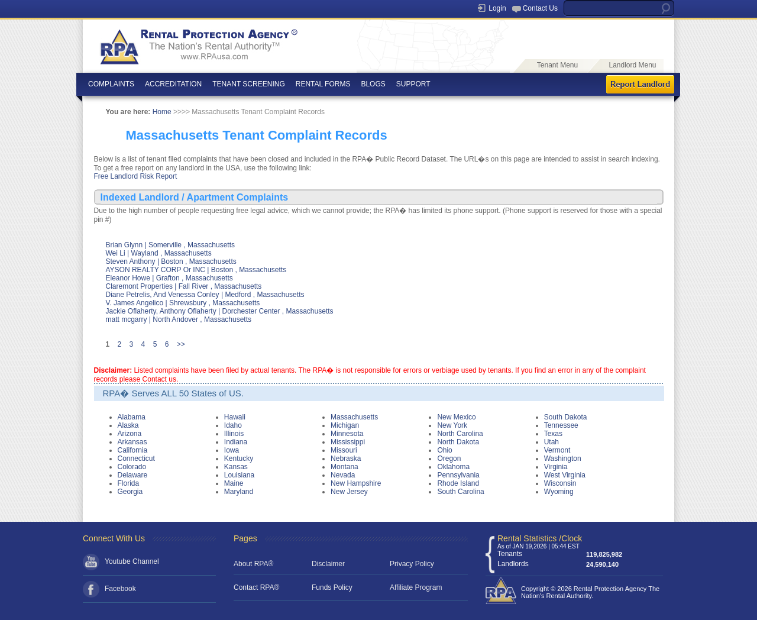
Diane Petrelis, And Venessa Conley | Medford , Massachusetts (205, 294)
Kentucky (238, 458)
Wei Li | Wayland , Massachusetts (159, 253)
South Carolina (460, 491)
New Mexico (456, 417)
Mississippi (348, 442)
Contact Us (540, 8)
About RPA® (253, 564)
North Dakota (458, 442)
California (133, 450)
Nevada (343, 475)
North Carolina (460, 434)
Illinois (234, 434)
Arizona (130, 434)
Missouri (344, 450)
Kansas (236, 467)
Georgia (130, 491)
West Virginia (564, 475)
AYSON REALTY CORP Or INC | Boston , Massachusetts (196, 270)
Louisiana (239, 475)
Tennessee (561, 425)
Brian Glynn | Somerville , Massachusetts (170, 245)
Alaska (128, 425)
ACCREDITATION (173, 84)
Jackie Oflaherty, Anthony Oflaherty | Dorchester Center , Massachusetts (220, 311)
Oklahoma (453, 467)
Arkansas (132, 442)
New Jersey (349, 491)
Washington (562, 458)
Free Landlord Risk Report (135, 176)
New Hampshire (356, 483)
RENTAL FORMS (323, 84)
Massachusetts (354, 417)
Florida (129, 483)
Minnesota (347, 434)
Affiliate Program (416, 587)
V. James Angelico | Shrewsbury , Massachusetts (183, 303)
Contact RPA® (256, 587)
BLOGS (373, 84)
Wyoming (559, 491)
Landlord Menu (632, 65)
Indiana (235, 442)
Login (497, 8)
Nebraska (346, 458)
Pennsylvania (458, 475)
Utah (551, 442)
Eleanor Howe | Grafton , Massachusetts (169, 278)
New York (452, 425)
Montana (344, 467)
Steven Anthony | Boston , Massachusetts (171, 261)
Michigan (345, 425)
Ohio (444, 450)
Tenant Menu (557, 65)
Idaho (233, 425)
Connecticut (136, 458)
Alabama (131, 417)
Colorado (132, 467)
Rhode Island (458, 483)
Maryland (238, 491)
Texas (553, 434)
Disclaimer (328, 564)
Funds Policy (332, 587)
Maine (234, 483)
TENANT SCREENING (248, 84)
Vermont (557, 450)
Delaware (133, 475)
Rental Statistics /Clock (539, 538)
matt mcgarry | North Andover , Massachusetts (179, 319)
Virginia (556, 467)
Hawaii (234, 417)
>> (181, 344)
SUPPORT (413, 84)
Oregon (449, 458)
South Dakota (565, 417)
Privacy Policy (412, 564)
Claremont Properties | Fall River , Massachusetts (184, 286)
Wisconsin (560, 483)
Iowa (231, 450)
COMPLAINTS (111, 84)
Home (162, 112)
